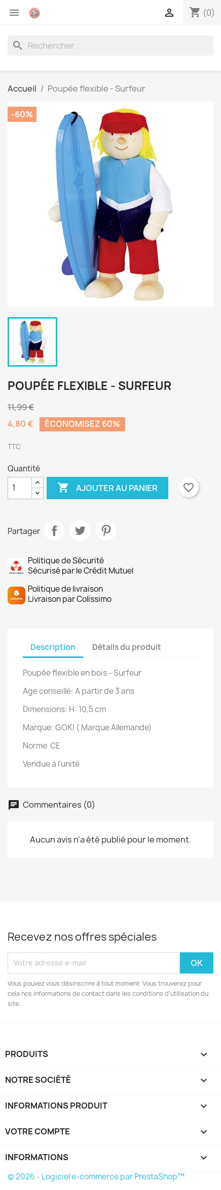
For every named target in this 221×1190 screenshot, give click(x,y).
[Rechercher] (110, 45)
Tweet (80, 530)
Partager (54, 530)
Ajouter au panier (107, 488)
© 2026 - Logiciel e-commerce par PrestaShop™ (96, 1176)
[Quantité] (20, 488)
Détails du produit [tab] (126, 647)
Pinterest (106, 530)
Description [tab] (53, 647)
